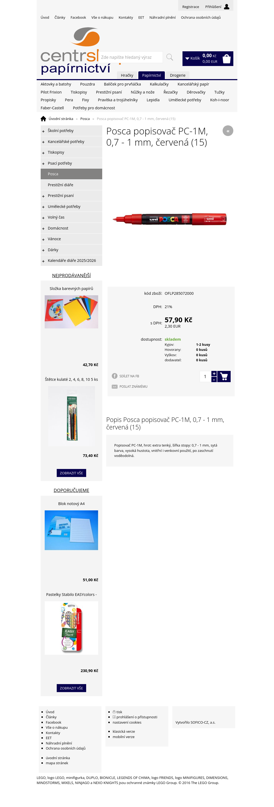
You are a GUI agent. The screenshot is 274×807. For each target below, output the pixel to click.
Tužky (219, 92)
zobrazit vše (71, 473)
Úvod (45, 17)
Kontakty (126, 17)
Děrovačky (196, 92)
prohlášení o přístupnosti (137, 717)
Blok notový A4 (71, 503)
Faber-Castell (52, 107)
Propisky (48, 99)
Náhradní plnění (163, 17)
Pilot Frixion (51, 92)
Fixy (85, 99)
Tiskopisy (79, 92)
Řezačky (170, 92)
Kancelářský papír (193, 84)
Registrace (190, 6)
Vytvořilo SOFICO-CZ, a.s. (195, 722)
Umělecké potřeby (185, 99)
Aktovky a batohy (56, 84)
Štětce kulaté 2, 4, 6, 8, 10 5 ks (71, 379)
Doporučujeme (71, 490)
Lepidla (153, 99)
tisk (119, 711)
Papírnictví (151, 75)
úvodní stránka (58, 757)
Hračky (127, 75)
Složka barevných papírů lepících (71, 289)
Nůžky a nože (142, 92)
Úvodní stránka (61, 118)
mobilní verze (124, 736)
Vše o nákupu (102, 17)
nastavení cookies (127, 722)
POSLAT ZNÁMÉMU (133, 386)
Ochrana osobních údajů (200, 17)
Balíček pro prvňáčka (122, 84)
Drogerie (177, 75)
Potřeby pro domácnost (94, 107)
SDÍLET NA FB (129, 376)
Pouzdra (87, 84)
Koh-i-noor (219, 99)
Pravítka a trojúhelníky (118, 99)
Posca (85, 118)
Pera (69, 99)
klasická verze (124, 731)
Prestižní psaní (109, 92)
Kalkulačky (159, 84)
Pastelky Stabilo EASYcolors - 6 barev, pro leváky (71, 595)
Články (60, 17)
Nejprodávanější (71, 275)
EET (141, 17)
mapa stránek (57, 763)
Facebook (78, 17)
